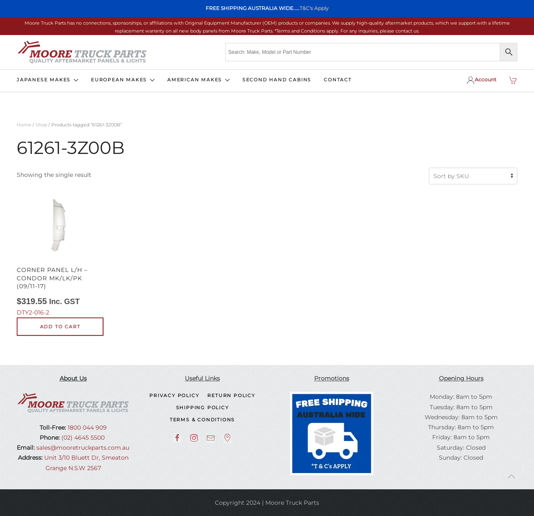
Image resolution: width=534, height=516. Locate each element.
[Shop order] (473, 176)
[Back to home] (82, 52)
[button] (511, 476)
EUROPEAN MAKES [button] (123, 80)
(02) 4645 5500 (82, 437)
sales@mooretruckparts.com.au (82, 447)
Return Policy (231, 395)
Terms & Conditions (202, 420)
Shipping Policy (202, 407)
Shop (41, 125)
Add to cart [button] (60, 327)
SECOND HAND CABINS (276, 80)
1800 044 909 (86, 427)
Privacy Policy (174, 395)
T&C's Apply (314, 8)
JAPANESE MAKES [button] (47, 80)
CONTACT (338, 80)
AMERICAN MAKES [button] (198, 80)
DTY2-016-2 (60, 254)
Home (24, 125)
